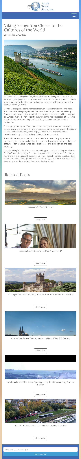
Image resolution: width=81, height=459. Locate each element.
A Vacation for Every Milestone (40, 194)
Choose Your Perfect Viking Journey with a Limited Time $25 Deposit (40, 325)
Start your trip (41, 454)
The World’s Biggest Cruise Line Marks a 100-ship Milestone (40, 413)
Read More (40, 219)
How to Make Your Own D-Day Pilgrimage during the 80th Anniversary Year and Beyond (40, 370)
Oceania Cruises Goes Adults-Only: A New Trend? (40, 238)
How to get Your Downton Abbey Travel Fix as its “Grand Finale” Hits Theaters (40, 282)
